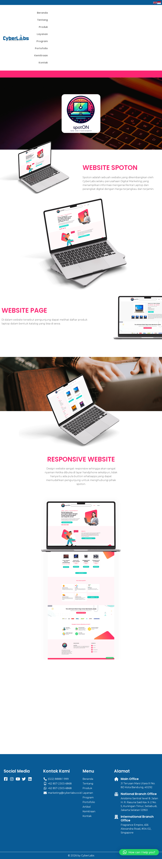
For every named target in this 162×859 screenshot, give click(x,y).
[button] (139, 852)
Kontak (88, 27)
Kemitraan (86, 20)
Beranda (43, 13)
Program (52, 20)
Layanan (87, 13)
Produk (73, 13)
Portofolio (68, 20)
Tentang (58, 13)
